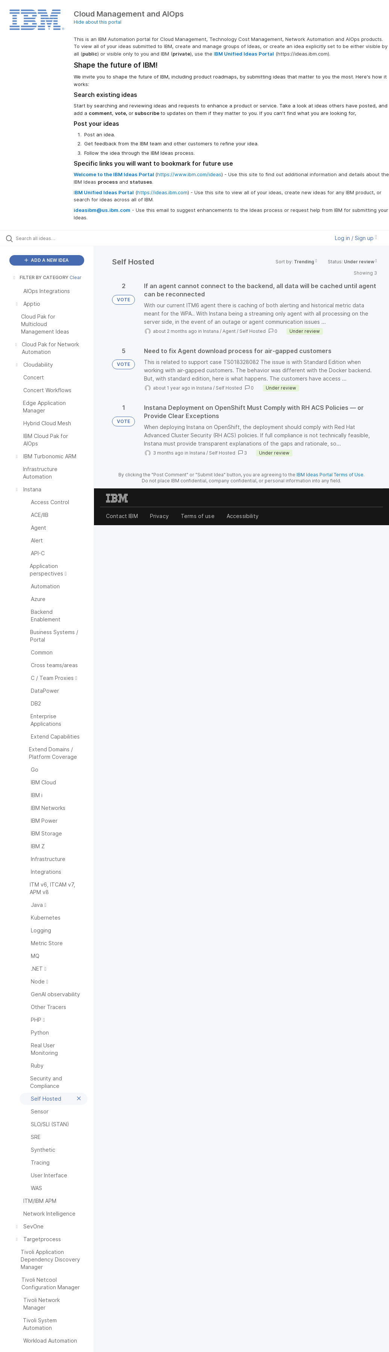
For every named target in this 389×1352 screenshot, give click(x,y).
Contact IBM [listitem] (122, 516)
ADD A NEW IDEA (46, 260)
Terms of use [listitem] (198, 516)
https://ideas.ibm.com (162, 192)
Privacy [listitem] (159, 516)
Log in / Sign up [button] (356, 238)
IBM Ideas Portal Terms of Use (330, 474)
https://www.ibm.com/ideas (189, 174)
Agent (229, 331)
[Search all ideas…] (51, 238)
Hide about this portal (97, 22)
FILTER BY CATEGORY (40, 277)
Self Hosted (252, 331)
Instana (211, 331)
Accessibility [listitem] (243, 516)
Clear (76, 277)
